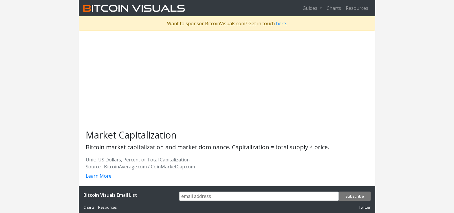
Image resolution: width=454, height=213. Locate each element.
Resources (357, 8)
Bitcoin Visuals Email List (110, 195)
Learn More (98, 176)
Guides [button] (310, 8)
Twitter (365, 207)
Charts (334, 8)
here (281, 23)
